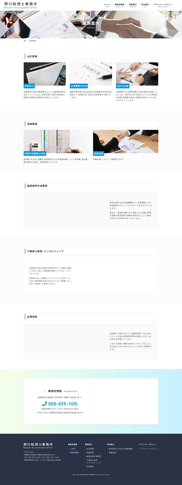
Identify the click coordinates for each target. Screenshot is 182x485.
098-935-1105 (63, 403)
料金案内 (145, 5)
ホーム (107, 5)
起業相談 (90, 466)
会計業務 (90, 448)
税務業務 (90, 452)
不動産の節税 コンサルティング (94, 461)
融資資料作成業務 (94, 456)
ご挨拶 (72, 448)
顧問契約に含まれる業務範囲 (120, 448)
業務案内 (133, 5)
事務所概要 (119, 5)
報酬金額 (112, 452)
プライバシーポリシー (163, 5)
